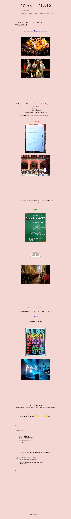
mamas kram (22, 457)
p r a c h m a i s (35, 5)
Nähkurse (29, 13)
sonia (20, 447)
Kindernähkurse (38, 13)
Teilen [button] (16, 425)
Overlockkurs (48, 13)
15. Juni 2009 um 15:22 (28, 433)
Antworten (22, 444)
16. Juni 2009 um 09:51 (27, 447)
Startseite (22, 13)
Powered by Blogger (35, 514)
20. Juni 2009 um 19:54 (31, 457)
